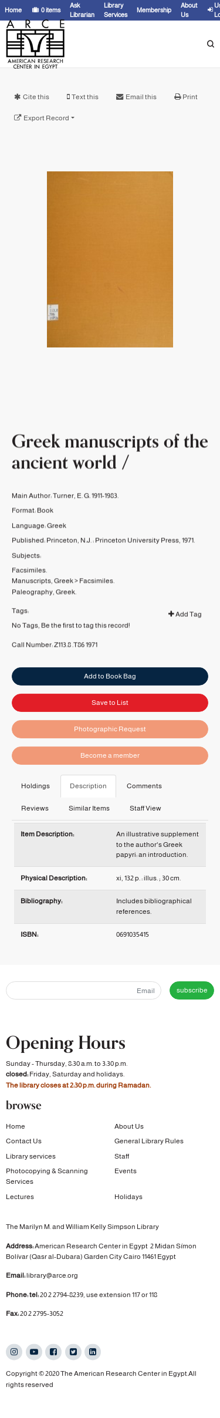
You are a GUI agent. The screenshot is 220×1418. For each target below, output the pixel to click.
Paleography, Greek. (44, 610)
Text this (85, 97)
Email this (141, 97)
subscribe (192, 990)
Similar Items (89, 808)
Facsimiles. (29, 589)
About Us (129, 1126)
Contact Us (24, 1141)
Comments (144, 786)
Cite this (36, 97)
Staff (121, 1156)
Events (125, 1171)
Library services (31, 1156)
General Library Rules (149, 1141)
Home (15, 1126)
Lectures (20, 1197)
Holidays (128, 1197)
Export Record (46, 118)
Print (190, 97)
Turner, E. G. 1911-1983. (86, 514)
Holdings (35, 786)
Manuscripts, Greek (42, 599)
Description (88, 786)
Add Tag (185, 633)
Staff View (145, 808)
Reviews (35, 808)
